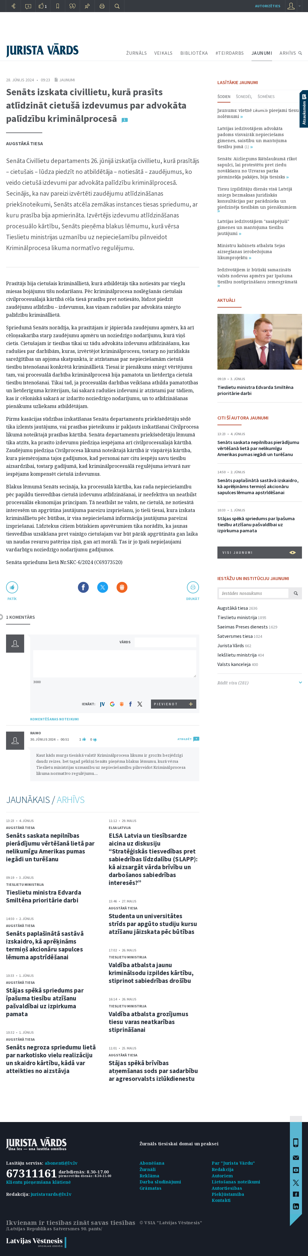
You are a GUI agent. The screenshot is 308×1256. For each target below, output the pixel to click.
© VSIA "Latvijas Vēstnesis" (171, 1222)
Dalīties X (102, 587)
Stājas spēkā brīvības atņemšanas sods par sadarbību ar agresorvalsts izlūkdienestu (153, 1071)
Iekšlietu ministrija (237, 655)
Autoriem (222, 1176)
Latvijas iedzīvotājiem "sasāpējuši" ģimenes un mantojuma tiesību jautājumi (253, 227)
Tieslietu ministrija (25, 884)
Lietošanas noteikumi (236, 1182)
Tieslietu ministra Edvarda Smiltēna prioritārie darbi (43, 896)
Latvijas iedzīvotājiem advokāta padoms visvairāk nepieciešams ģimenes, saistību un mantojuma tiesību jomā (252, 137)
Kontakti (221, 1200)
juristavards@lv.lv (51, 1194)
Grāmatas (151, 1188)
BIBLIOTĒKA (194, 53)
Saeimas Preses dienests (242, 627)
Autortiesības (227, 1188)
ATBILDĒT (185, 739)
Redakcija (223, 1169)
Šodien (223, 96)
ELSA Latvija (120, 827)
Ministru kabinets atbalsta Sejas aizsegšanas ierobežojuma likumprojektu (251, 251)
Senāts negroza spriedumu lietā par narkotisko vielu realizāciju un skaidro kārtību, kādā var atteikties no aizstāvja (51, 1059)
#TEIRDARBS (230, 53)
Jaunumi (67, 80)
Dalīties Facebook (83, 587)
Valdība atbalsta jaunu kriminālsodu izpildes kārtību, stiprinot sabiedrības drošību (151, 973)
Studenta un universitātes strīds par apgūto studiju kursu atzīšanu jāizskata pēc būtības (153, 924)
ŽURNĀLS (136, 53)
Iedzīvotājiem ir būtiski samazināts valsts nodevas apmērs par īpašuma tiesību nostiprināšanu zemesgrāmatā (257, 277)
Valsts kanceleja (234, 664)
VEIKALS (163, 53)
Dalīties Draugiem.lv (122, 587)
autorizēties (267, 6)
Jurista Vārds (230, 645)
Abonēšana (152, 1163)
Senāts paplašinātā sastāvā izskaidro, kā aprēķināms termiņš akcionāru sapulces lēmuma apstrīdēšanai (45, 945)
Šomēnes (266, 96)
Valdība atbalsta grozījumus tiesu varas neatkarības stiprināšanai (148, 1022)
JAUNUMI (262, 53)
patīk (12, 598)
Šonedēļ (244, 96)
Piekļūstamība (228, 1194)
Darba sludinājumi (160, 1182)
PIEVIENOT (166, 704)
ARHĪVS (288, 53)
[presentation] (166, 688)
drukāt (192, 598)
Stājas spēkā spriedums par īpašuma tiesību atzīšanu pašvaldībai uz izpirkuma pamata (45, 1002)
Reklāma (149, 1176)
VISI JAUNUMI (259, 552)
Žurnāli (148, 1169)
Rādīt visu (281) (259, 683)
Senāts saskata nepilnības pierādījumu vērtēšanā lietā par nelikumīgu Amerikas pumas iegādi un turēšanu (50, 847)
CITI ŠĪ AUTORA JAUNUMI (242, 418)
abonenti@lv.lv (61, 1163)
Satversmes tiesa (235, 636)
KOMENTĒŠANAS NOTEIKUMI (54, 719)
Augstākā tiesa (24, 143)
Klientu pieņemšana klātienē (38, 1182)
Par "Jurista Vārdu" (233, 1163)
